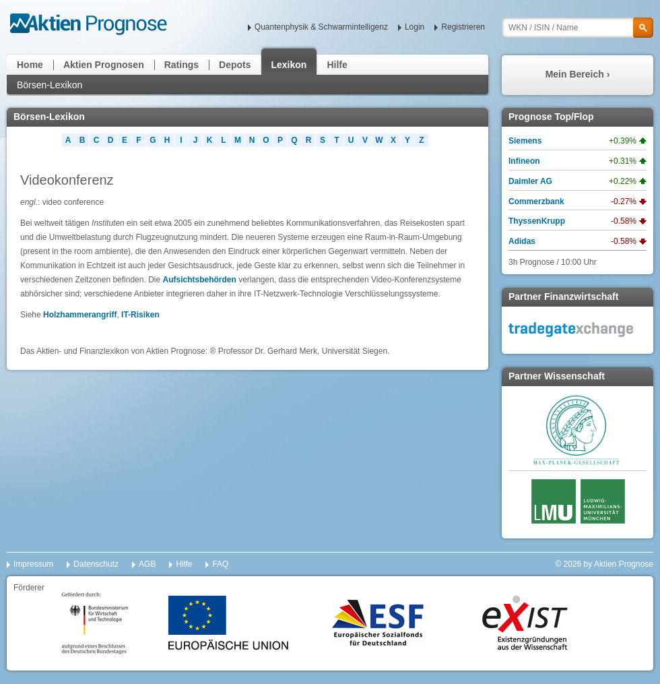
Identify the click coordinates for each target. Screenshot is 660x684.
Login (414, 27)
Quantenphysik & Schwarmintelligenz (321, 27)
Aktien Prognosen (103, 64)
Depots (235, 64)
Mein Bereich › (578, 74)
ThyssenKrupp (536, 221)
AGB (147, 564)
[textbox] (577, 28)
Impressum (33, 564)
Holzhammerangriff (80, 314)
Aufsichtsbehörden (199, 279)
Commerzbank (536, 201)
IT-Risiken (140, 314)
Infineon (524, 161)
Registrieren (463, 27)
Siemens (524, 141)
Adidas (521, 241)
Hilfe (337, 64)
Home (30, 64)
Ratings (181, 64)
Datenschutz (96, 564)
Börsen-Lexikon (49, 85)
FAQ (220, 564)
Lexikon (289, 64)
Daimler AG (530, 181)
